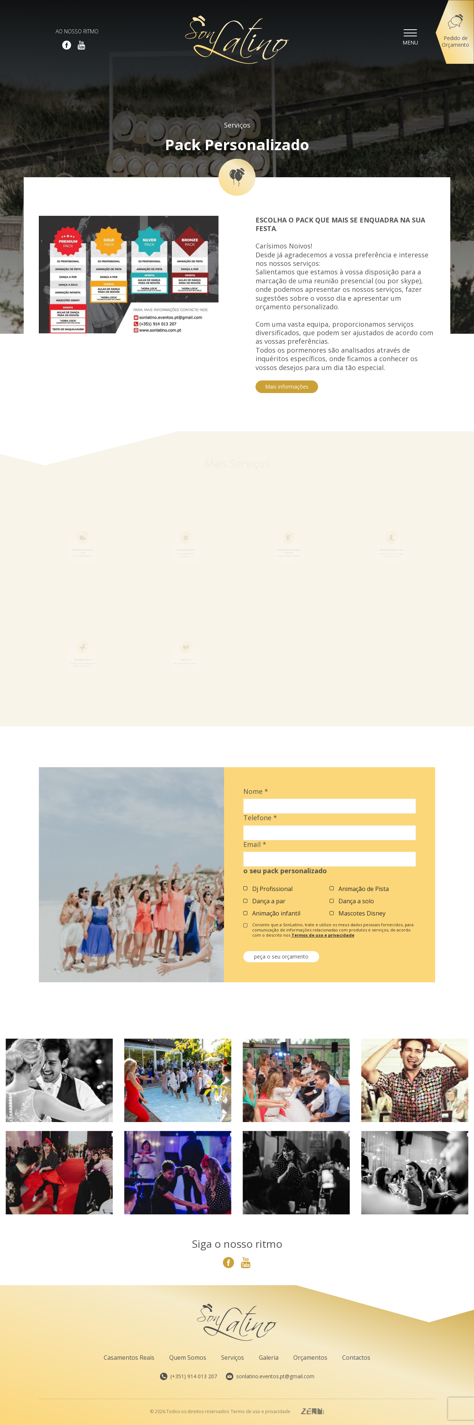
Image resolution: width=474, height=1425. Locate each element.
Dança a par (269, 901)
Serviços (237, 125)
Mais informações (286, 386)
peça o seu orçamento (281, 956)
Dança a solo (356, 901)
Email (254, 844)
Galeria (268, 1358)
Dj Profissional (272, 889)
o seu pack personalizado (285, 871)
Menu (410, 36)
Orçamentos (310, 1358)
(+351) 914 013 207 (188, 1376)
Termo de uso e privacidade (260, 1412)
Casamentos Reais (129, 1358)
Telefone (260, 818)
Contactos (356, 1358)
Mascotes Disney (361, 913)
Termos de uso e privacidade (322, 935)
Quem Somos (187, 1358)
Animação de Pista (363, 889)
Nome (255, 791)
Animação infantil (276, 913)
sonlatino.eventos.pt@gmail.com (270, 1376)
